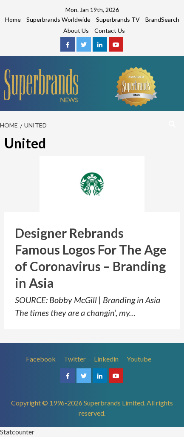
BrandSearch (162, 19)
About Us (76, 30)
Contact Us (109, 30)
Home (13, 19)
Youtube (139, 359)
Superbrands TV (118, 19)
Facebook (41, 359)
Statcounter (17, 432)
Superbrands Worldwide (58, 19)
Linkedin (106, 359)
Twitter (75, 359)
